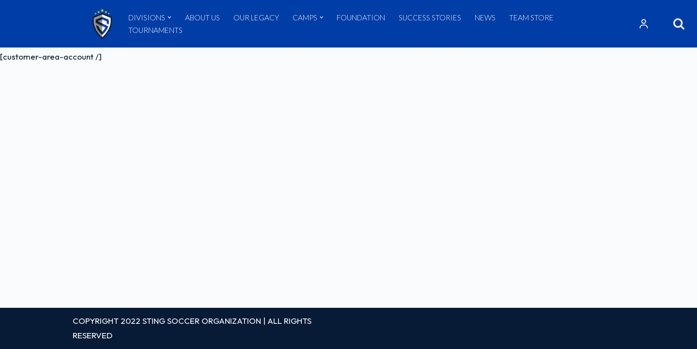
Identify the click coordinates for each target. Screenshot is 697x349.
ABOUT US (202, 17)
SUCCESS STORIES (430, 17)
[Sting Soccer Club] (102, 24)
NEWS (485, 17)
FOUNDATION (361, 17)
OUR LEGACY (256, 17)
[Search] (679, 23)
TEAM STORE (531, 17)
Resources (643, 23)
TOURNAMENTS (155, 30)
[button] (169, 17)
